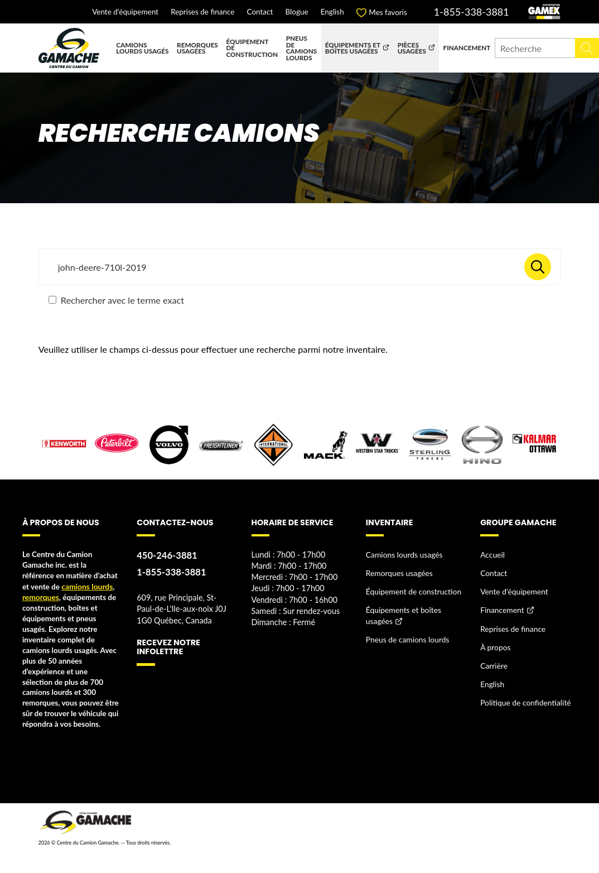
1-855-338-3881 (471, 12)
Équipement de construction (252, 47)
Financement (467, 47)
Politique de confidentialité (524, 698)
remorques (40, 596)
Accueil (492, 554)
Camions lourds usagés (142, 48)
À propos (495, 644)
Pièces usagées (412, 48)
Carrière (493, 662)
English (332, 12)
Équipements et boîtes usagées (352, 48)
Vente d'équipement (125, 12)
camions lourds (86, 586)
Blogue (297, 12)
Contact (260, 12)
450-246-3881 (166, 555)
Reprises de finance (202, 12)
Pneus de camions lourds (301, 47)
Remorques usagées (197, 48)
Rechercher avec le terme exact (116, 300)
